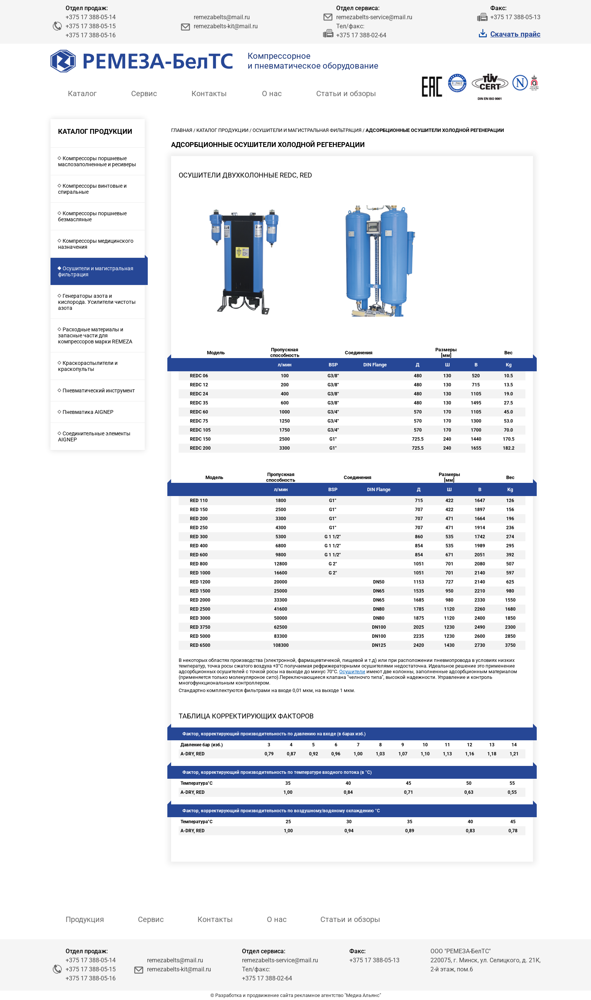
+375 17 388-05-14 (91, 17)
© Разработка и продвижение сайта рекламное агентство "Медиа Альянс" (295, 995)
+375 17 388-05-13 (515, 17)
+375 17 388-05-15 (91, 26)
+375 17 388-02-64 (361, 35)
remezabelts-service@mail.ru (374, 17)
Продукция (85, 919)
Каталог (82, 93)
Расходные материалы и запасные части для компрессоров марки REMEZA (95, 335)
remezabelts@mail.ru (222, 17)
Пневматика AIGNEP (88, 412)
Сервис (144, 93)
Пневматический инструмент (99, 390)
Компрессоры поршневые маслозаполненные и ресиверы (97, 161)
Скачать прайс (515, 34)
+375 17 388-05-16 (91, 35)
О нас (272, 93)
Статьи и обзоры (346, 93)
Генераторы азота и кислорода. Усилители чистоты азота (97, 302)
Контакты (209, 93)
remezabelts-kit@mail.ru (226, 26)
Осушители (352, 671)
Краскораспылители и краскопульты (88, 366)
